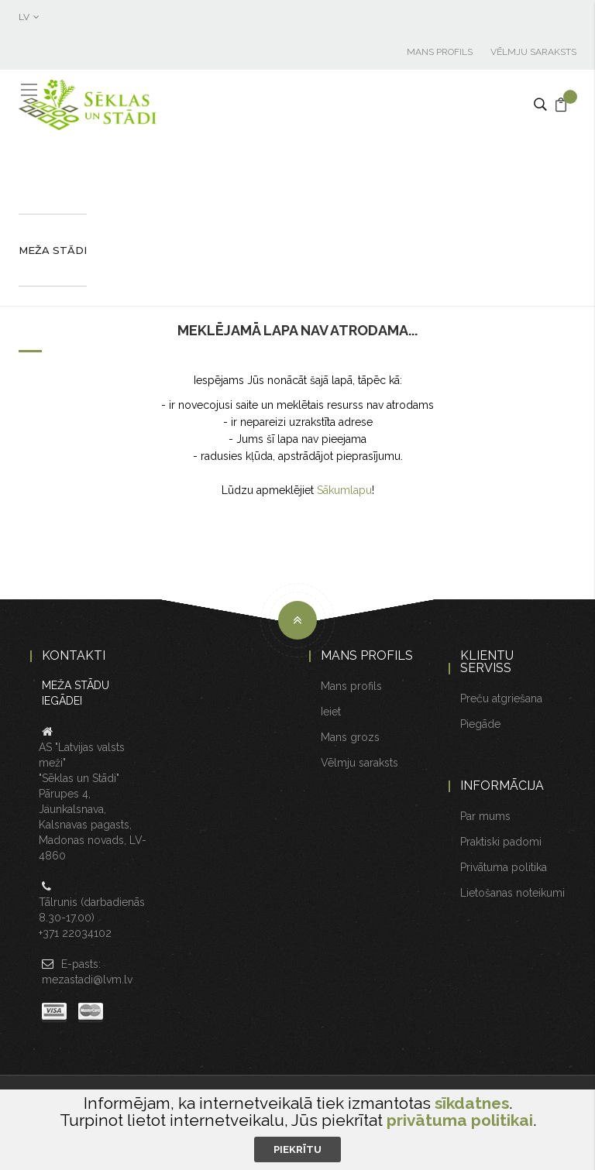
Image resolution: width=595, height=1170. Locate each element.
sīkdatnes (472, 1103)
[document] (297, 1128)
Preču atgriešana (501, 698)
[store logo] (88, 105)
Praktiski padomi (501, 841)
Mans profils (440, 51)
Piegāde (480, 724)
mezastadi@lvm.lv (87, 979)
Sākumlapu (344, 490)
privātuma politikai (460, 1120)
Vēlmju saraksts (533, 51)
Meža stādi (53, 250)
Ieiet (331, 711)
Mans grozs (350, 737)
